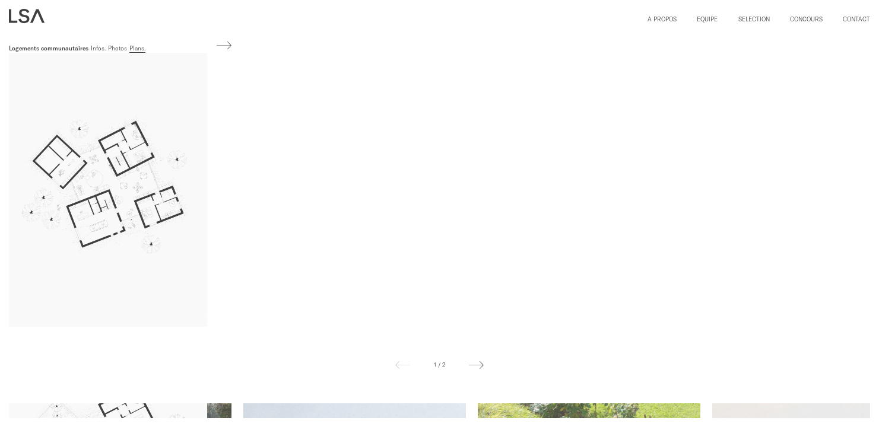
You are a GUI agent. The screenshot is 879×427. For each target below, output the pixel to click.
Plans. (137, 48)
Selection (754, 19)
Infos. (98, 48)
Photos (117, 48)
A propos (662, 19)
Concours (806, 19)
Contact (856, 19)
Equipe (707, 19)
